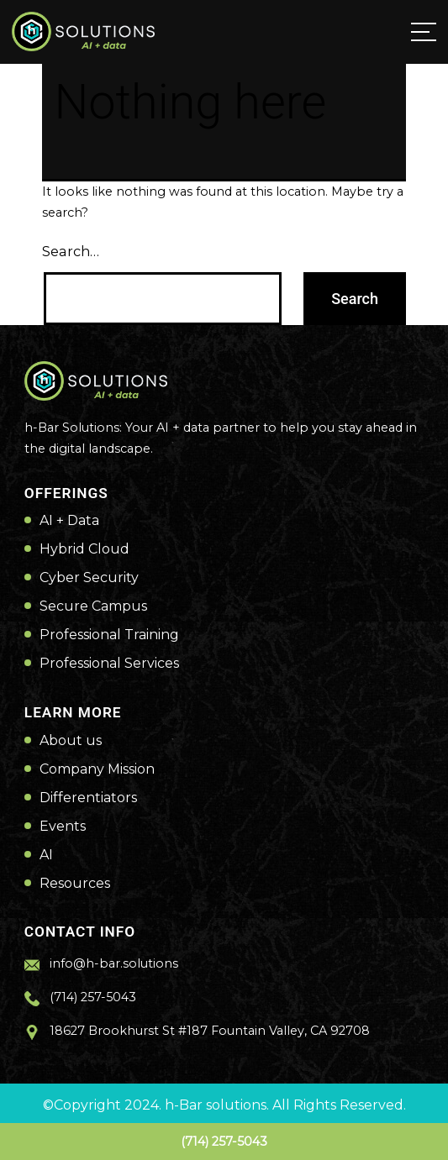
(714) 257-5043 (224, 1141)
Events (63, 826)
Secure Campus (93, 606)
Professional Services (109, 663)
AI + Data (69, 521)
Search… (70, 251)
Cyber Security (89, 578)
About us (71, 741)
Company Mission (97, 769)
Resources (75, 883)
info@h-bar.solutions (114, 963)
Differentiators (88, 798)
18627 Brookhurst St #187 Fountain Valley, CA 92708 (210, 1030)
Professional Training (109, 635)
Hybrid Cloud (84, 549)
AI (46, 855)
